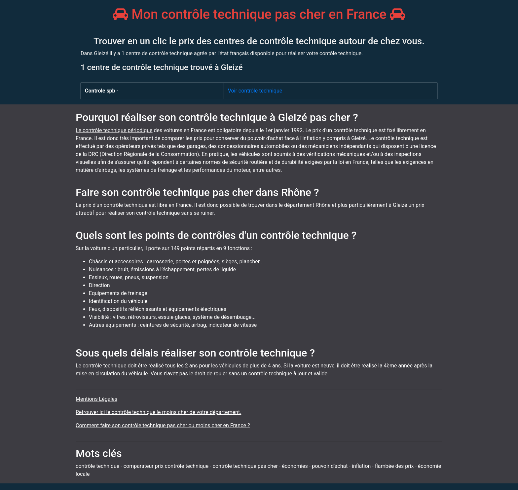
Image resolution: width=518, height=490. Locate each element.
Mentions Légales (96, 399)
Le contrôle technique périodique (114, 130)
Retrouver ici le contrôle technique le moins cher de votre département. (158, 412)
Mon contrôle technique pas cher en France (259, 14)
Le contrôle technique (101, 365)
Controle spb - (102, 91)
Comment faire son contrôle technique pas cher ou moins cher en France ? (163, 425)
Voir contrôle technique (255, 91)
